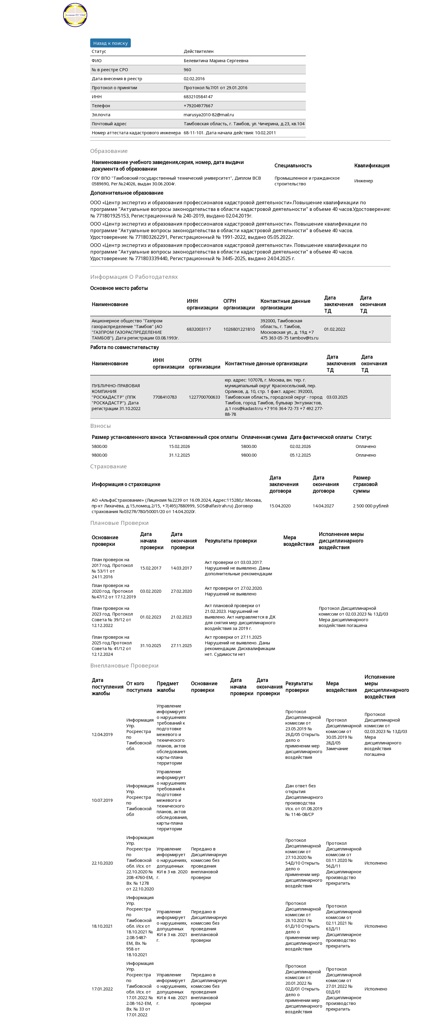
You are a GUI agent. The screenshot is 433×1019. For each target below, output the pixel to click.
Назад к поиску (110, 43)
